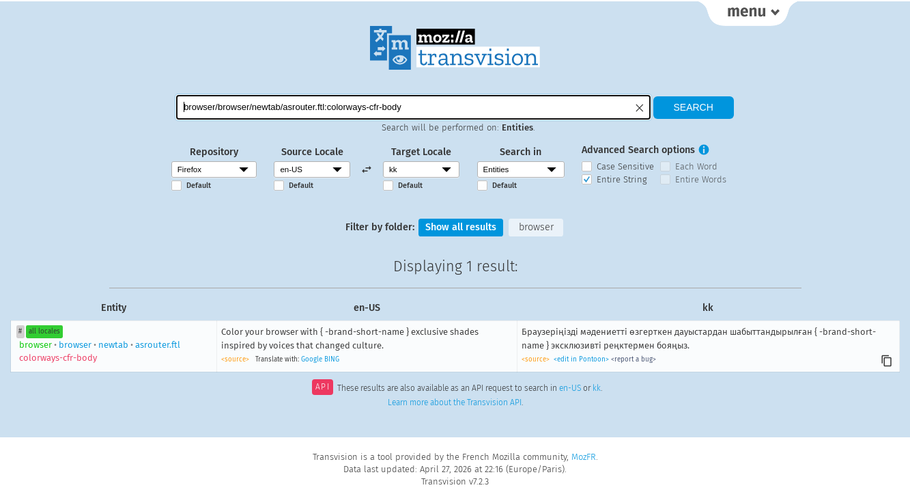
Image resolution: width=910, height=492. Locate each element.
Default (198, 185)
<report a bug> (633, 359)
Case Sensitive (625, 166)
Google (311, 359)
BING (331, 359)
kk (597, 388)
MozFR (583, 457)
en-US (570, 388)
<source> (235, 359)
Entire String (622, 179)
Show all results (460, 227)
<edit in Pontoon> (581, 359)
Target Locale (421, 152)
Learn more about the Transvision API (455, 402)
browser (536, 227)
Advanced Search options (638, 150)
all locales (44, 331)
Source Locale (312, 152)
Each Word (696, 166)
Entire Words (700, 179)
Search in (520, 152)
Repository (214, 152)
